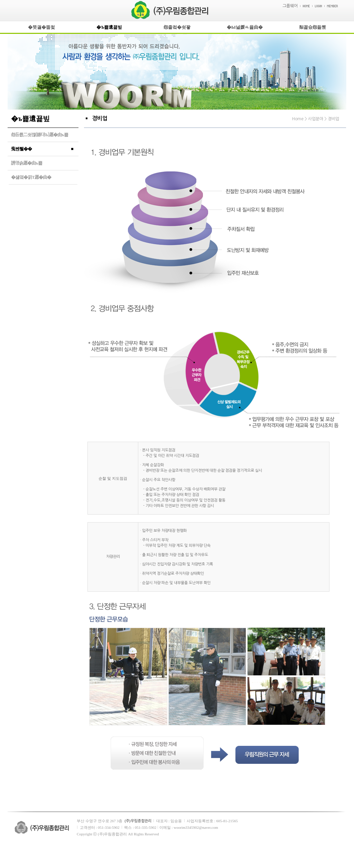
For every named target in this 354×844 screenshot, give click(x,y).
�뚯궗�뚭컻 (41, 27)
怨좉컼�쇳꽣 (177, 27)
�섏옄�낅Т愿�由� (31, 177)
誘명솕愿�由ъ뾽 (26, 163)
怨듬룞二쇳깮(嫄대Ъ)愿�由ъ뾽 (39, 134)
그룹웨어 (290, 6)
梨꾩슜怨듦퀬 (312, 27)
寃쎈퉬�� (21, 149)
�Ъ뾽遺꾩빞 (109, 27)
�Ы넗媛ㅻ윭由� (245, 27)
